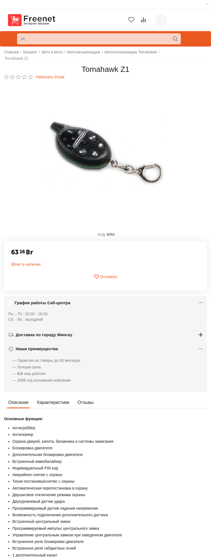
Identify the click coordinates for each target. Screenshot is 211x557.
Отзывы (85, 402)
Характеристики (53, 402)
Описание (18, 402)
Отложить (106, 276)
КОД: (102, 234)
